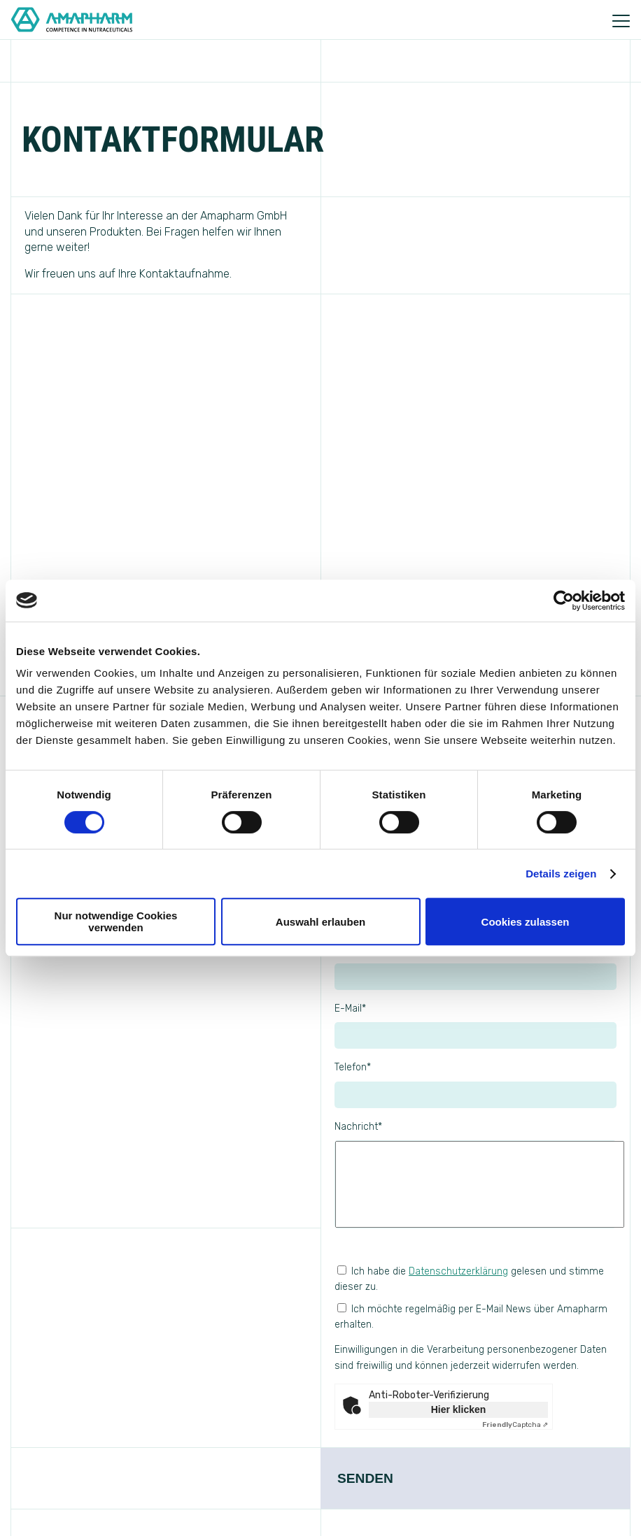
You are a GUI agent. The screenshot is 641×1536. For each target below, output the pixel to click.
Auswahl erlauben (320, 922)
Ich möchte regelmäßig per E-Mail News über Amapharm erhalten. (475, 1338)
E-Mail (350, 1008)
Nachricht (358, 1127)
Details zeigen (561, 874)
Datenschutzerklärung (458, 1271)
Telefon (352, 1067)
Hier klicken (458, 1409)
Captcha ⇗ (515, 1425)
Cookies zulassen (525, 922)
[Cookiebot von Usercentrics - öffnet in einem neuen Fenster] (563, 600)
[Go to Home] (66, 19)
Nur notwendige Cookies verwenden (116, 921)
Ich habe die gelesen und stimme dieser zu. (469, 1279)
